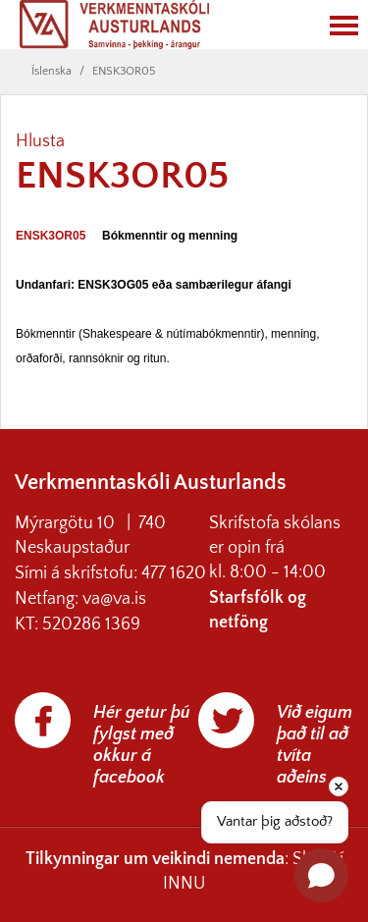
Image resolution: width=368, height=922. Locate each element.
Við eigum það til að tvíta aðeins (314, 745)
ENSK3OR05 (123, 71)
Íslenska (51, 71)
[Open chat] (321, 875)
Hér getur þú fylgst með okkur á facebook (141, 745)
